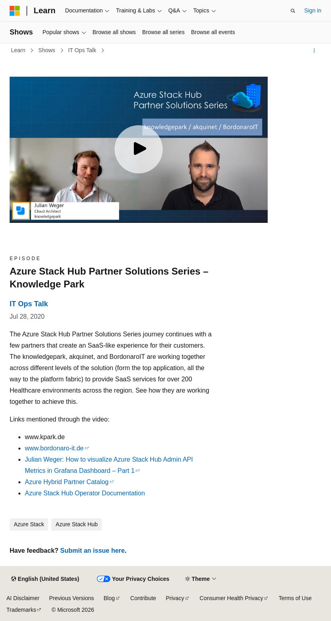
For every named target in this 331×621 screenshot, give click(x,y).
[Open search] (293, 11)
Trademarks (21, 610)
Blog (109, 598)
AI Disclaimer (22, 598)
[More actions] (314, 50)
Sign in (312, 10)
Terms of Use (295, 598)
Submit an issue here (92, 550)
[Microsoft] (15, 11)
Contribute (143, 598)
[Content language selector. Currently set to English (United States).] (45, 579)
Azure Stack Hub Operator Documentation (85, 493)
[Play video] (139, 149)
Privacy (175, 598)
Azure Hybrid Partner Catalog (67, 481)
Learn (19, 50)
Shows (47, 50)
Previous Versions (71, 598)
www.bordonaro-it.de (54, 448)
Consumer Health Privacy (231, 598)
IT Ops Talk (83, 50)
